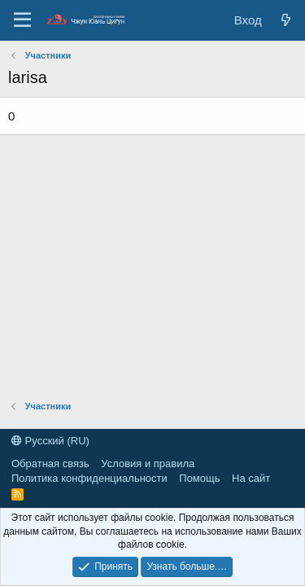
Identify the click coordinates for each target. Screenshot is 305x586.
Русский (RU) (50, 441)
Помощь (199, 478)
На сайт (251, 478)
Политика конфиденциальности (89, 478)
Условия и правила (147, 463)
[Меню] (22, 20)
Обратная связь (50, 463)
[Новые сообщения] (286, 20)
